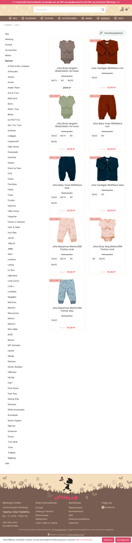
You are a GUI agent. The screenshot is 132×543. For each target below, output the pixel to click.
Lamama (12, 262)
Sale (7, 466)
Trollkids (11, 455)
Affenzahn (13, 74)
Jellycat (11, 246)
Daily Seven (13, 149)
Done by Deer (14, 171)
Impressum (74, 523)
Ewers (11, 181)
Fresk (10, 197)
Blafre (10, 117)
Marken (9, 63)
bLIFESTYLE (14, 122)
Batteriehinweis (76, 511)
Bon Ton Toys (14, 128)
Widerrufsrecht (76, 507)
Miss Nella (12, 332)
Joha (10, 251)
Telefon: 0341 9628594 (16, 511)
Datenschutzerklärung (79, 519)
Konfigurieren (123, 540)
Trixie (10, 450)
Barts (10, 106)
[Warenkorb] (127, 11)
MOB (10, 337)
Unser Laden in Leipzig (46, 523)
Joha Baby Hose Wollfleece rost (107, 127)
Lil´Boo (11, 273)
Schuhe (8, 47)
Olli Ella (11, 380)
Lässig (11, 267)
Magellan (12, 299)
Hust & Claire (14, 230)
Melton (11, 321)
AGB (71, 515)
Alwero (11, 79)
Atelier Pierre (14, 90)
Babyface (12, 101)
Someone (12, 434)
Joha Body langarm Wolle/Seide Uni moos (67, 127)
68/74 (54, 83)
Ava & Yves (13, 95)
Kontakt (39, 507)
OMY (10, 385)
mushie (11, 353)
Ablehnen (108, 540)
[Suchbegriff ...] (67, 11)
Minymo (11, 326)
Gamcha (12, 208)
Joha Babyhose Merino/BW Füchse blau (67, 312)
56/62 (94, 80)
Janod (11, 240)
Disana (11, 165)
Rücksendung (42, 515)
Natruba (11, 364)
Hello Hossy (13, 213)
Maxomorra (13, 316)
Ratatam (12, 407)
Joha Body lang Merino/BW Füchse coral (107, 250)
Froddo (11, 203)
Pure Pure (12, 396)
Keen (10, 256)
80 (62, 83)
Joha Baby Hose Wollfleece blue (67, 189)
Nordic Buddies (15, 369)
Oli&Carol (12, 375)
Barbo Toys (13, 111)
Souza (11, 439)
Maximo (11, 310)
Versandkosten (60, 530)
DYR (10, 176)
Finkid (10, 192)
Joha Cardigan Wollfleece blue (107, 187)
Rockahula (13, 418)
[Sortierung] (112, 36)
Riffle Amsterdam (16, 412)
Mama (8, 58)
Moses (11, 342)
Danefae (12, 160)
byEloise (12, 133)
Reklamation (41, 519)
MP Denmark (14, 348)
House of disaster (16, 224)
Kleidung (9, 42)
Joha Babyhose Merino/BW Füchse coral (67, 250)
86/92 (70, 83)
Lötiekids (12, 294)
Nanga (11, 359)
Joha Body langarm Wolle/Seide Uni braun (67, 72)
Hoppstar (12, 219)
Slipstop (11, 428)
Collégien (12, 138)
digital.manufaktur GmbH (76, 534)
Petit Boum (13, 391)
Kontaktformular (10, 525)
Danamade (13, 154)
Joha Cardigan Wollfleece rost (107, 70)
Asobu (11, 85)
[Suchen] (103, 11)
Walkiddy (12, 460)
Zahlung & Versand (44, 511)
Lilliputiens (12, 278)
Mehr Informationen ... (85, 540)
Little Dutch (13, 283)
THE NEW (12, 444)
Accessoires (11, 52)
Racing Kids (13, 401)
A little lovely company (19, 69)
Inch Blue (12, 235)
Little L (11, 289)
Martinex (12, 305)
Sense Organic (14, 423)
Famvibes (12, 187)
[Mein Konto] (122, 11)
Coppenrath (13, 144)
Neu (7, 36)
